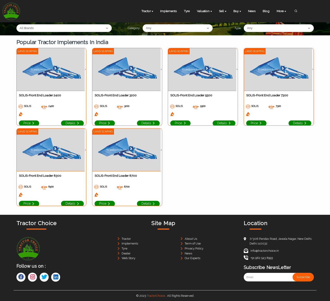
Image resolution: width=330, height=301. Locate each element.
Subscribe (303, 277)
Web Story (128, 258)
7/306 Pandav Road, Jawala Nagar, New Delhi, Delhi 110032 (281, 241)
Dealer (126, 253)
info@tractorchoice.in (261, 250)
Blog (266, 11)
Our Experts (192, 258)
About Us (191, 238)
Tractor (147, 11)
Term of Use (193, 243)
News (251, 11)
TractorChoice (156, 295)
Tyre (187, 11)
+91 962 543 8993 (258, 258)
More (282, 11)
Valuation (204, 11)
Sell (223, 11)
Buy (237, 11)
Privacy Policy (194, 248)
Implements (168, 11)
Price (29, 123)
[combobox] (64, 28)
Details (72, 123)
